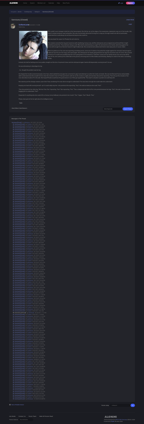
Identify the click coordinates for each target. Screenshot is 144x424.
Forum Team (32, 416)
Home (25, 3)
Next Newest (23, 108)
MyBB (112, 421)
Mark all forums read (46, 416)
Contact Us (22, 416)
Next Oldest (15, 108)
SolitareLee (23, 25)
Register (130, 3)
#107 (130, 24)
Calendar (51, 3)
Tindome (29, 124)
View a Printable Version (17, 404)
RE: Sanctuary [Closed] (19, 124)
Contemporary (28, 11)
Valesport (37, 11)
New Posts (66, 3)
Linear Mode (130, 20)
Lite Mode (12, 416)
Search (32, 3)
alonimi (19, 11)
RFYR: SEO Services (121, 419)
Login (120, 3)
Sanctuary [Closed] (16, 122)
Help (58, 3)
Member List (41, 3)
